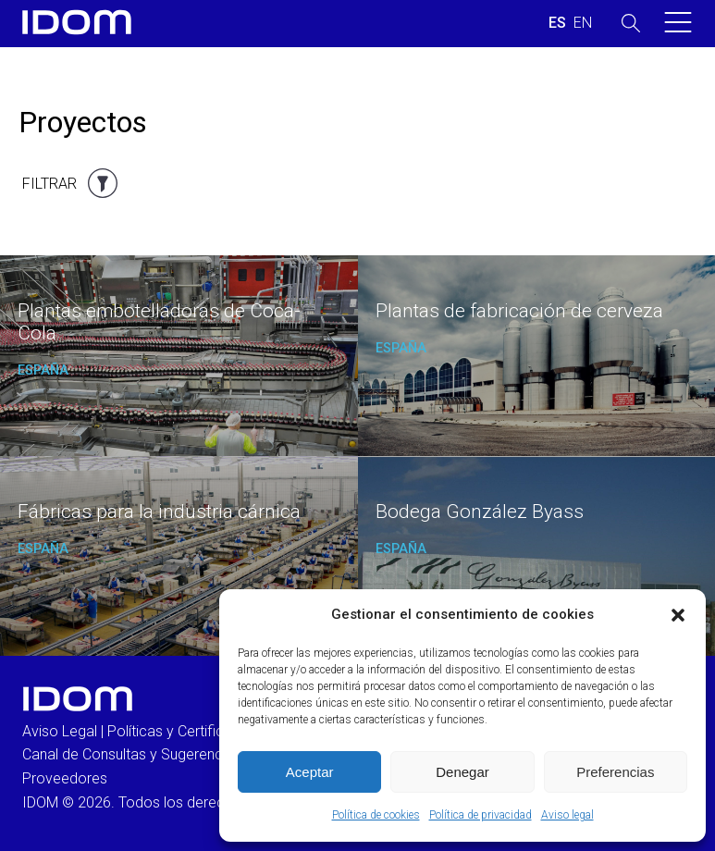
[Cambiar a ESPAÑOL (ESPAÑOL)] (557, 23)
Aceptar (310, 772)
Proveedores (64, 778)
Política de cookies (376, 814)
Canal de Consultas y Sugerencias (131, 754)
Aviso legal (567, 814)
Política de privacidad (480, 814)
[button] (678, 615)
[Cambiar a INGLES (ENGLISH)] (582, 23)
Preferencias (615, 772)
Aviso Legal (59, 731)
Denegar (462, 772)
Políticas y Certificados (182, 731)
